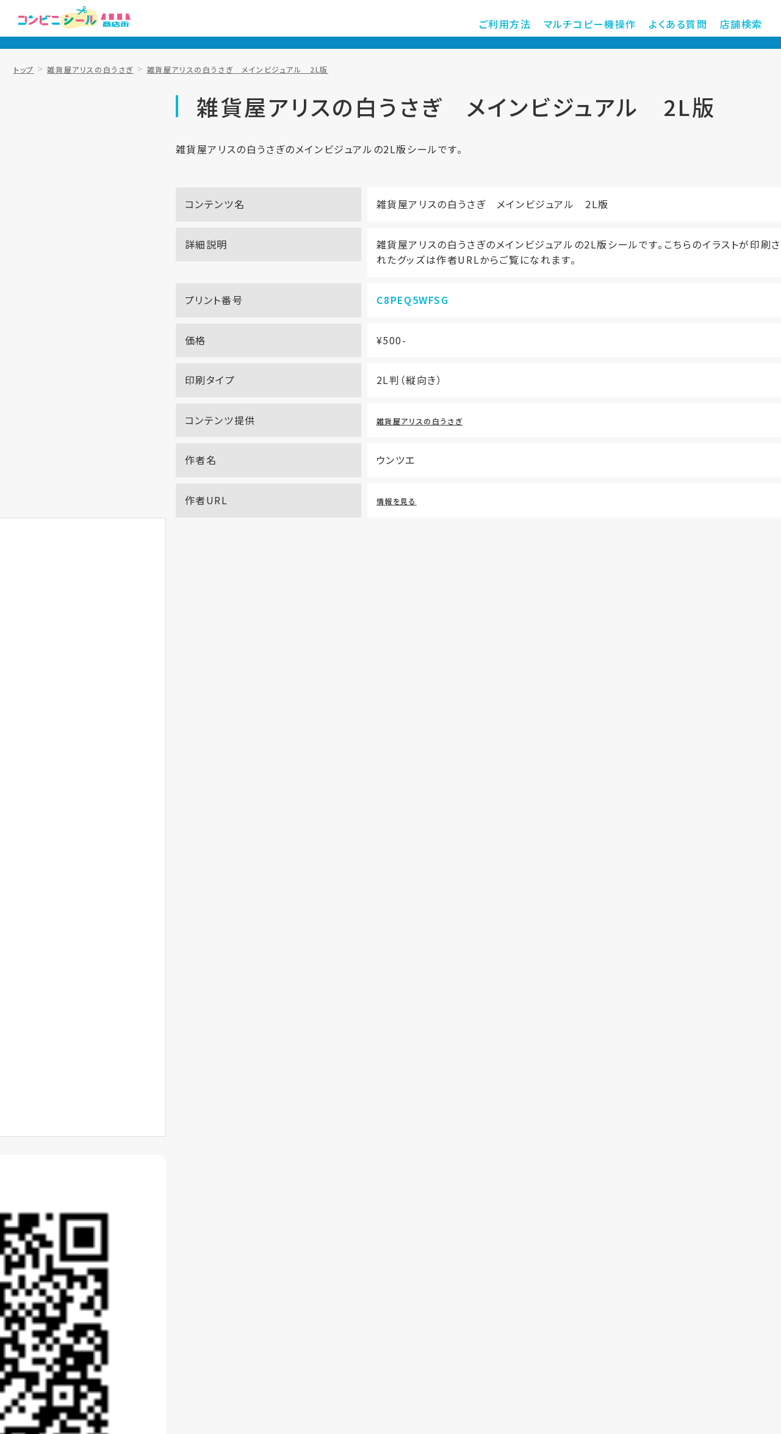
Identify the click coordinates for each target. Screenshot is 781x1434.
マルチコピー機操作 (606, 24)
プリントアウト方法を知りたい (232, 613)
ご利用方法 (529, 24)
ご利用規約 (387, 1232)
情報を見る (419, 538)
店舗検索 (744, 24)
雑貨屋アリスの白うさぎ (448, 457)
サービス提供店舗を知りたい (549, 613)
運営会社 (584, 1232)
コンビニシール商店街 (94, 24)
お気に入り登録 (152, 434)
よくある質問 (686, 24)
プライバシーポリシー (488, 1232)
